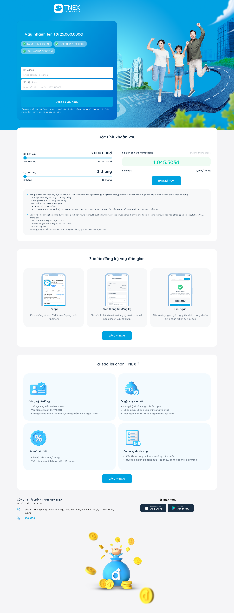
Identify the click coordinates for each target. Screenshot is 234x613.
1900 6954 (29, 518)
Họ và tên (28, 69)
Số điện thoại (30, 82)
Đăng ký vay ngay (67, 101)
